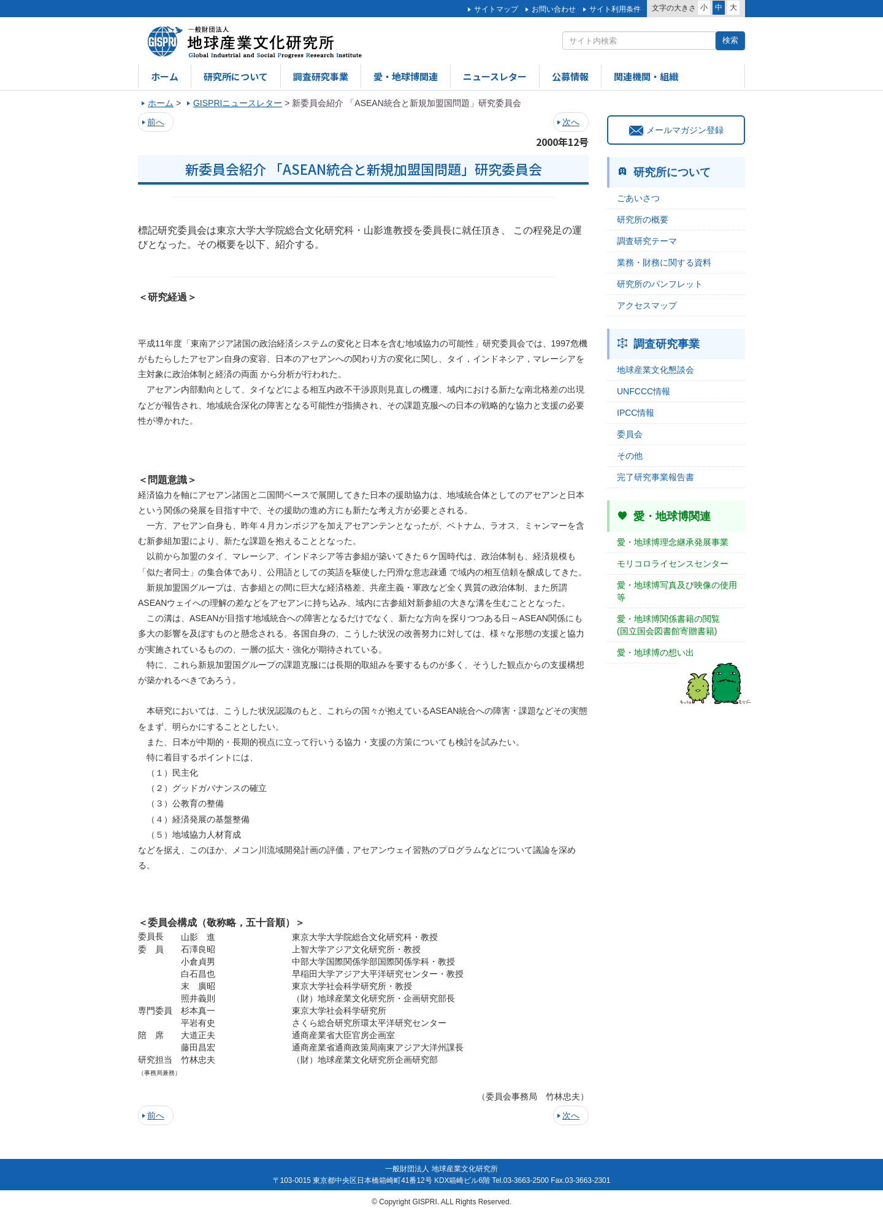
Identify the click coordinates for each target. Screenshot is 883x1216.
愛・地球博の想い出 (655, 652)
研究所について (236, 76)
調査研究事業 (320, 76)
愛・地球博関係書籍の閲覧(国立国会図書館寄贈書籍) (668, 625)
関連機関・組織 (646, 76)
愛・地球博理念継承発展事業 (672, 542)
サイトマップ (496, 9)
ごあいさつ (638, 198)
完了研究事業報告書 (655, 477)
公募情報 (570, 76)
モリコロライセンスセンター (672, 563)
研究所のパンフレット (660, 284)
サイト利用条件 (615, 9)
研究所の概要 (642, 219)
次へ (570, 122)
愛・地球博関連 (405, 76)
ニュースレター (495, 76)
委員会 (630, 434)
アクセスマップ (647, 305)
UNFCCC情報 (643, 391)
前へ (155, 122)
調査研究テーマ (647, 241)
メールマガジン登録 (676, 130)
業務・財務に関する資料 (664, 262)
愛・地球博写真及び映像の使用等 (677, 591)
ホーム (164, 76)
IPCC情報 (635, 413)
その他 (630, 456)
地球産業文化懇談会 (655, 370)
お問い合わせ (554, 9)
